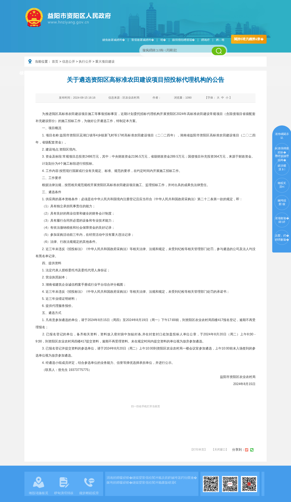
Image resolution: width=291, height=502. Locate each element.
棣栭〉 (25, 73)
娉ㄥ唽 (220, 39)
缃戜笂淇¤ (282, 184)
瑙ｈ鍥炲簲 (186, 73)
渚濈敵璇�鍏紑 (282, 220)
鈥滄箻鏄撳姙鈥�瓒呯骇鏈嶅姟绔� (282, 152)
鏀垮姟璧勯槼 (89, 73)
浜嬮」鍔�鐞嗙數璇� (282, 237)
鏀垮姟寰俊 (282, 202)
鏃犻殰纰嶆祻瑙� (183, 39)
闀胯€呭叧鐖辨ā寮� (249, 39)
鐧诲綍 (205, 39)
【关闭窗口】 (219, 449)
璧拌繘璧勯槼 (55, 73)
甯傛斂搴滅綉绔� (142, 39)
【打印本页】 (198, 449)
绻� (163, 39)
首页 (55, 61)
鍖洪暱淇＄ (282, 167)
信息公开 (68, 61)
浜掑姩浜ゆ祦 (253, 73)
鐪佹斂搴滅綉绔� (113, 39)
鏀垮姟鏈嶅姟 (219, 73)
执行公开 (85, 61)
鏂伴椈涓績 (154, 73)
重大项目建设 (105, 61)
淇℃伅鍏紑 (122, 73)
